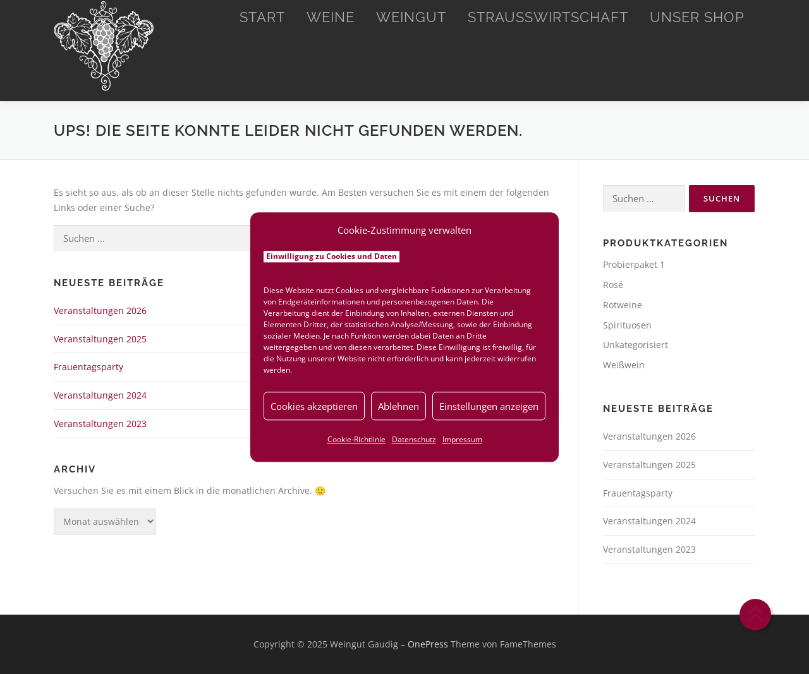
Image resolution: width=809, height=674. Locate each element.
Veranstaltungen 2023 (100, 424)
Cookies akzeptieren (314, 406)
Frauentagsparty (88, 367)
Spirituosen (627, 325)
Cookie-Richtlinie (356, 439)
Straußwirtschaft (548, 17)
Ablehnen (398, 406)
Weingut (411, 17)
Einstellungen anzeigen (488, 406)
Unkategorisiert (635, 345)
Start (262, 17)
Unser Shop (697, 17)
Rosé (613, 285)
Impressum (462, 439)
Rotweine (622, 305)
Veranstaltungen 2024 (100, 395)
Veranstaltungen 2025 (100, 339)
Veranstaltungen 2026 (100, 310)
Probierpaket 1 (634, 264)
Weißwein (624, 365)
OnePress (428, 644)
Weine (331, 17)
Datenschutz (414, 439)
